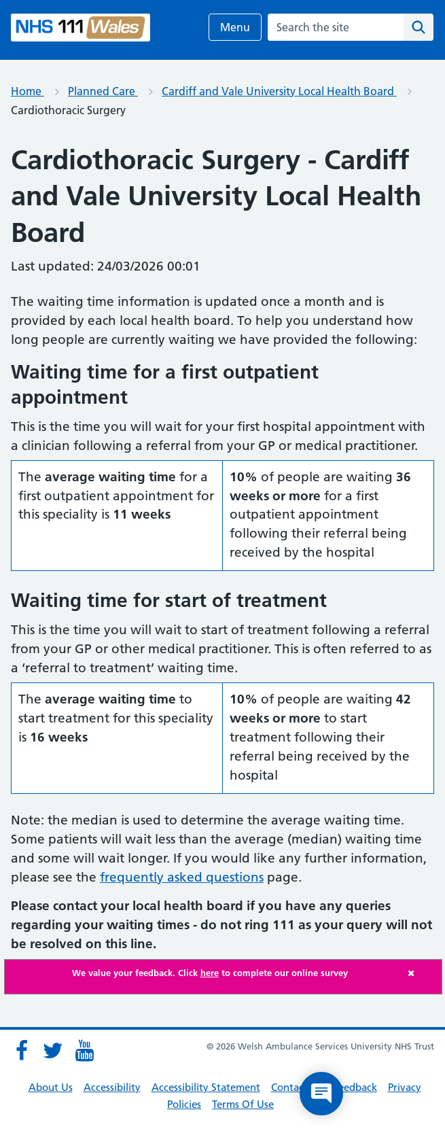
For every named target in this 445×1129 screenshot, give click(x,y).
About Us (51, 1087)
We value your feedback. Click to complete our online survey (210, 972)
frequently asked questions (182, 877)
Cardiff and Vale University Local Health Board (279, 91)
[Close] (421, 973)
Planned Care (103, 91)
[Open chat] (321, 1093)
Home (27, 91)
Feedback (355, 1087)
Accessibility (112, 1087)
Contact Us (296, 1087)
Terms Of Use (243, 1104)
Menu (235, 27)
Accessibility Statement (206, 1087)
